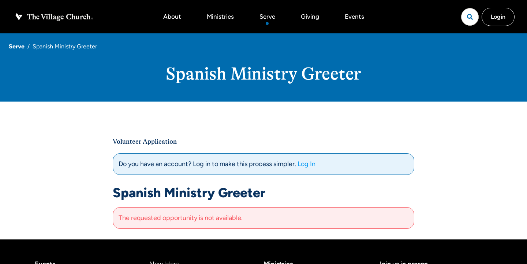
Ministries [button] (220, 16)
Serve (267, 16)
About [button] (172, 16)
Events (354, 16)
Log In (306, 164)
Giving (310, 16)
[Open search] (470, 17)
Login (498, 16)
